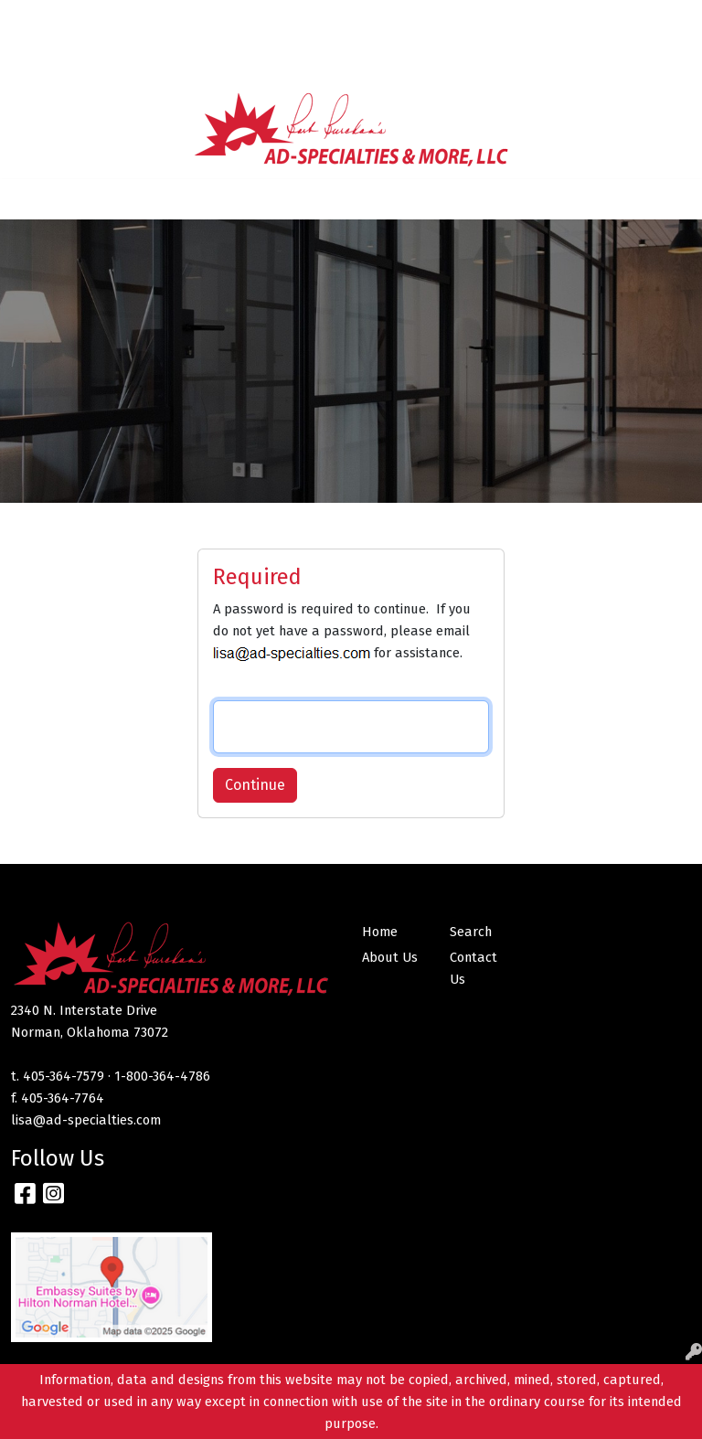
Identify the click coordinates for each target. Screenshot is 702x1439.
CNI (80, 60)
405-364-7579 (63, 1076)
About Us (99, 19)
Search (451, 19)
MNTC (36, 60)
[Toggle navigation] (28, 199)
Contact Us (178, 19)
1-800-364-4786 (162, 1076)
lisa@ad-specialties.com (86, 1120)
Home (37, 19)
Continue (255, 785)
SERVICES (258, 19)
